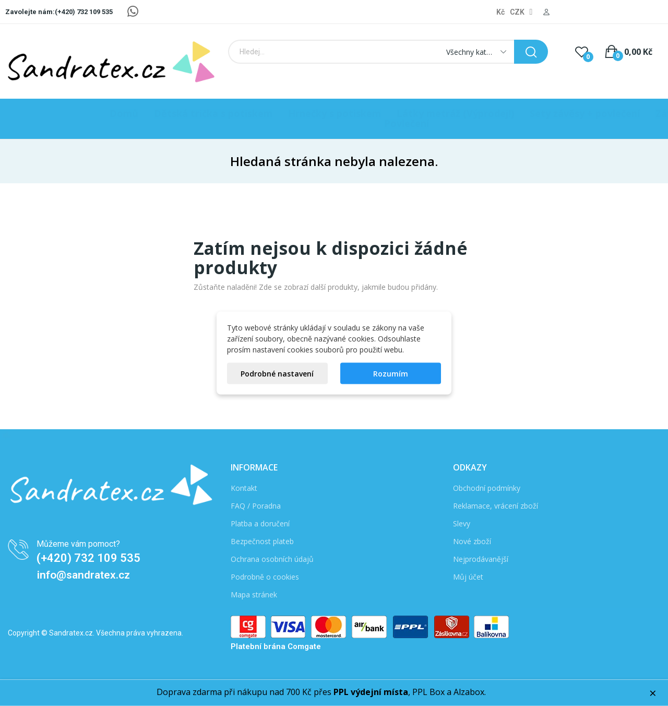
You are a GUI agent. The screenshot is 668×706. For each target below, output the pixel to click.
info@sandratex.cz (83, 575)
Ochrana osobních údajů (272, 559)
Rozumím (390, 374)
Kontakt (244, 488)
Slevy (461, 523)
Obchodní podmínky (486, 488)
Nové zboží (472, 541)
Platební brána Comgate (276, 646)
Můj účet (468, 577)
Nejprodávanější (480, 559)
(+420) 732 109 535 (88, 557)
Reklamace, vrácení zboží (495, 506)
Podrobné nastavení (277, 374)
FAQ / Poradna (256, 506)
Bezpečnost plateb (262, 541)
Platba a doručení (260, 523)
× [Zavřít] (653, 693)
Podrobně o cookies (265, 577)
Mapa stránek (254, 594)
